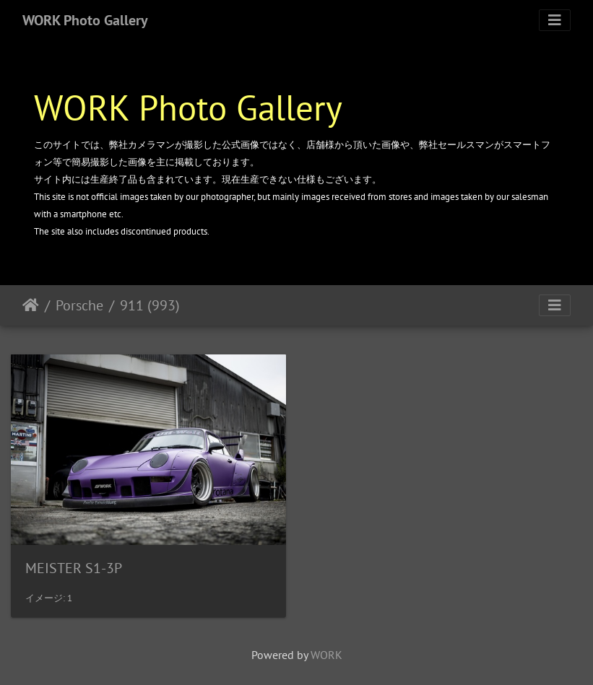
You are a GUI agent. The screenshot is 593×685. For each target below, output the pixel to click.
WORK (326, 654)
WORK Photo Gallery (85, 20)
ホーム (30, 305)
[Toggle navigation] (555, 20)
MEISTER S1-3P (73, 568)
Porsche (79, 305)
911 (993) (150, 305)
